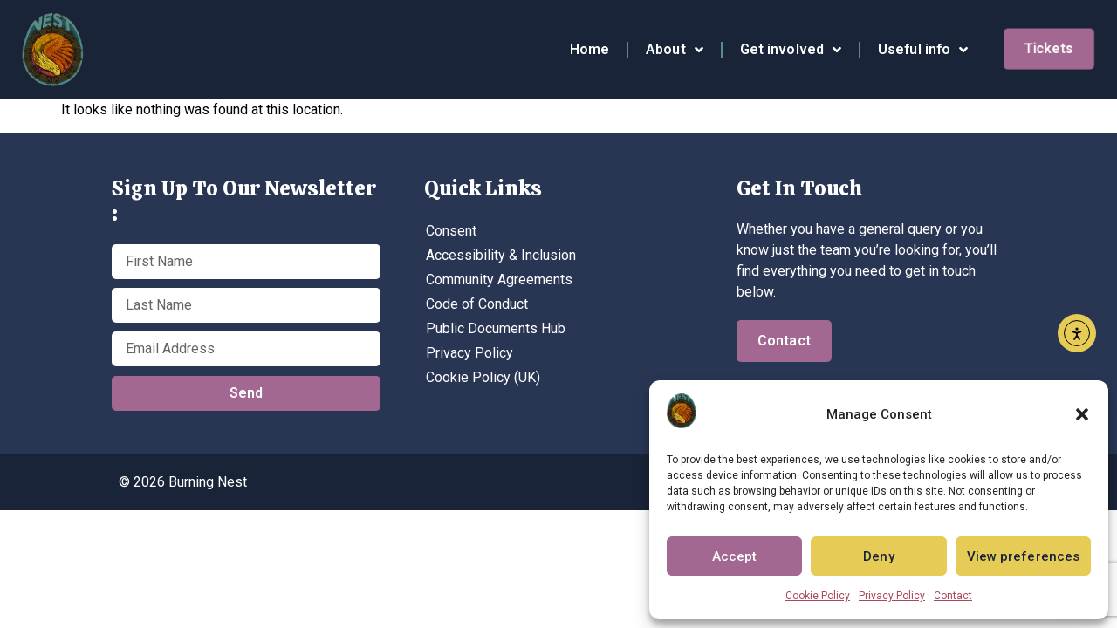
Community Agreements (499, 279)
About (674, 49)
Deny (878, 556)
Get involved (790, 49)
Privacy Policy (892, 596)
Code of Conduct (477, 304)
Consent (451, 230)
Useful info (923, 49)
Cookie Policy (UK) (483, 377)
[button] (1082, 414)
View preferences (1023, 556)
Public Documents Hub (495, 328)
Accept (734, 556)
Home (589, 49)
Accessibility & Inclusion (501, 255)
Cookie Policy (817, 596)
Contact (953, 596)
